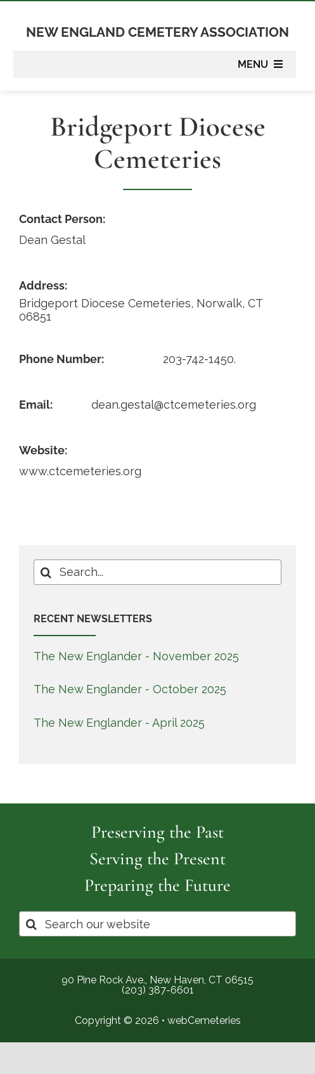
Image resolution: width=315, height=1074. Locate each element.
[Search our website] (157, 924)
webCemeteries (204, 1020)
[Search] (46, 572)
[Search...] (158, 572)
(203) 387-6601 (158, 990)
